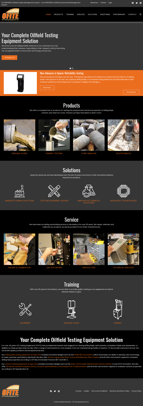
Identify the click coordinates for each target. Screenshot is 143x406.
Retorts (51, 357)
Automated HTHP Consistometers (72, 366)
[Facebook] (133, 3)
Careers (103, 3)
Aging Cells (59, 357)
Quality (86, 391)
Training (70, 14)
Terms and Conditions (99, 391)
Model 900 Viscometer (83, 355)
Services (81, 14)
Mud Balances (81, 357)
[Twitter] (137, 3)
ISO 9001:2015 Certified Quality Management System (21, 3)
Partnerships (119, 14)
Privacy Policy (136, 391)
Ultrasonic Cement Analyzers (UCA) (21, 366)
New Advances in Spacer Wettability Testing (62, 73)
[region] (71, 176)
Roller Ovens (69, 357)
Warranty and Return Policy (119, 391)
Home (48, 14)
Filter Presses (93, 357)
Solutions (92, 14)
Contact (132, 14)
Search (139, 14)
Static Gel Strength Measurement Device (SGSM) (91, 364)
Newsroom (94, 3)
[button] (70, 68)
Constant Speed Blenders (47, 366)
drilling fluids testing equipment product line (23, 355)
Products (58, 14)
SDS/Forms (105, 14)
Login (110, 3)
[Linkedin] (140, 3)
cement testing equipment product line (21, 364)
